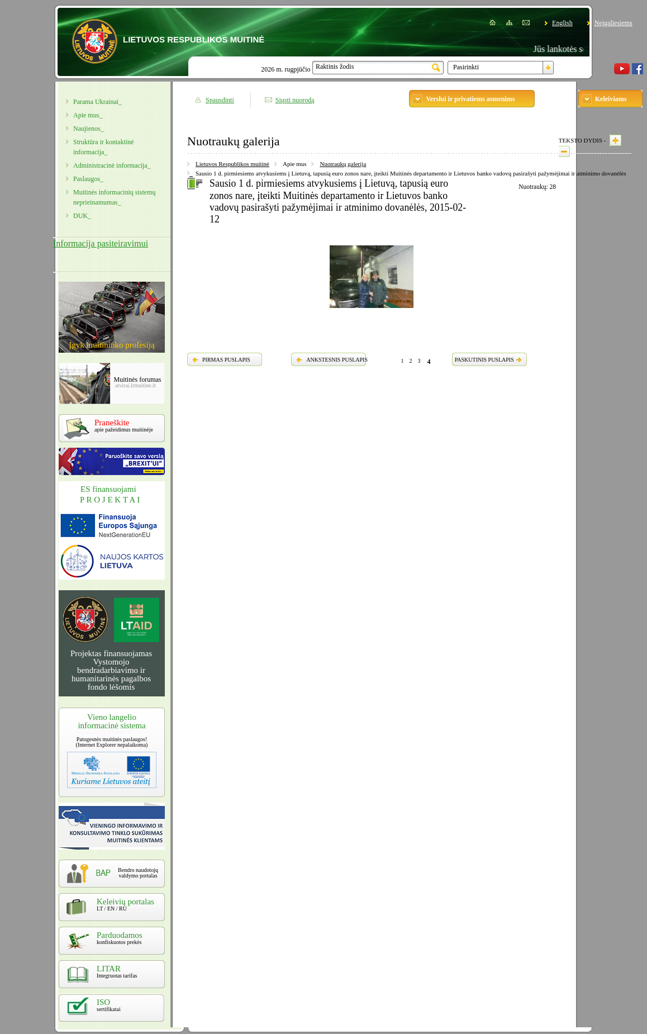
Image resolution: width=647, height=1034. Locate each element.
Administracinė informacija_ (111, 165)
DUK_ (82, 216)
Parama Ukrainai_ (97, 102)
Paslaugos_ (88, 179)
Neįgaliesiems (613, 23)
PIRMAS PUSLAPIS (226, 360)
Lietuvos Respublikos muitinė (232, 163)
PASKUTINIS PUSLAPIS (484, 360)
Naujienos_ (88, 128)
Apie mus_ (87, 115)
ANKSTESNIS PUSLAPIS (337, 360)
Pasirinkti (466, 67)
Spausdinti (220, 100)
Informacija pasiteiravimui (100, 243)
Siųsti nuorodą (295, 100)
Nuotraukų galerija (343, 163)
